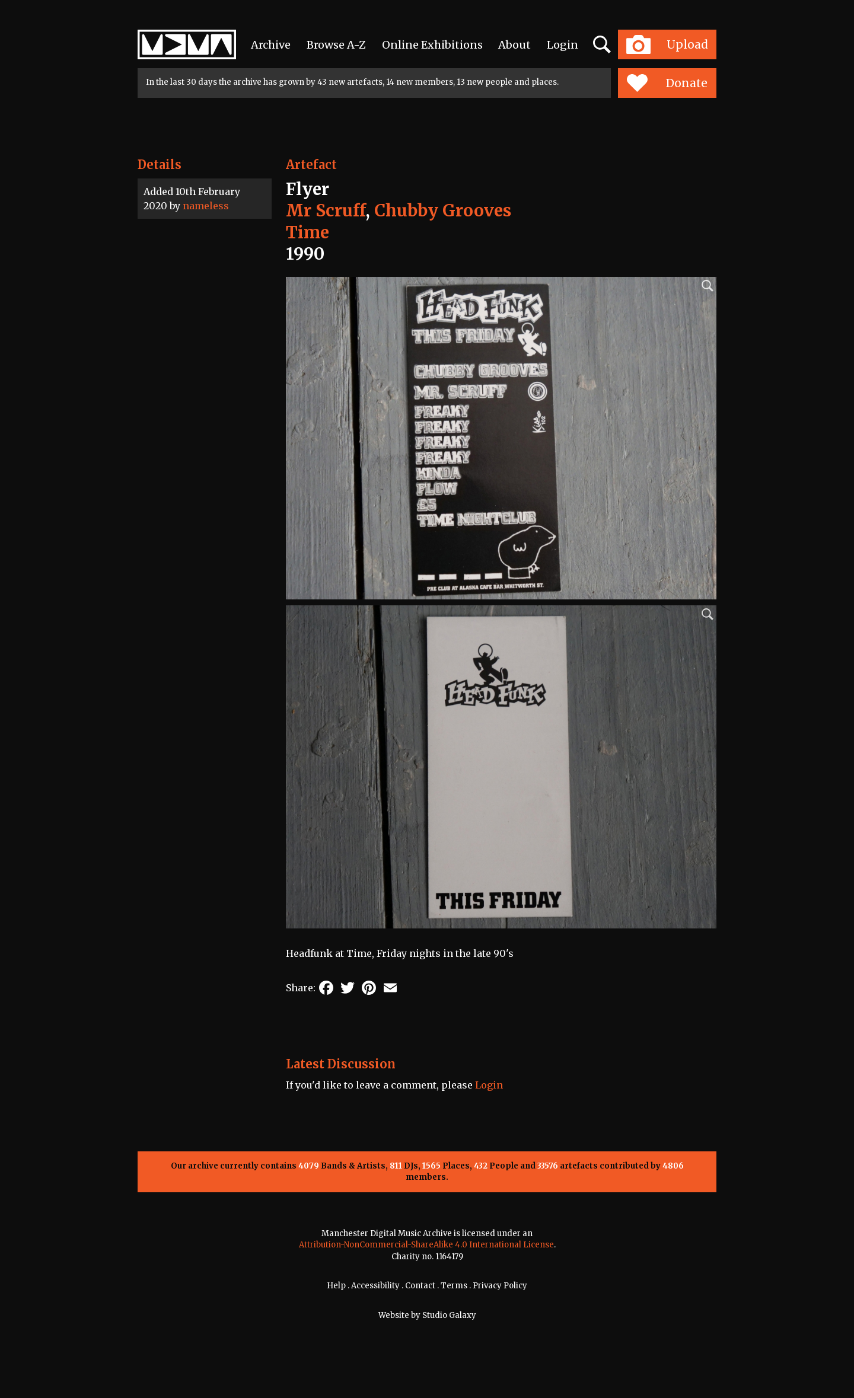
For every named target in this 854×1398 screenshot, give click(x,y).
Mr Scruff (325, 210)
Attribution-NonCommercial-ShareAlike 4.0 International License (426, 1245)
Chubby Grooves (442, 210)
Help (336, 1286)
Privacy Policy (500, 1286)
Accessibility (375, 1286)
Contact (420, 1286)
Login (562, 45)
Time (307, 232)
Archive (271, 45)
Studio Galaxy (449, 1315)
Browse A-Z (336, 45)
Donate (667, 83)
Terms (454, 1286)
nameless (206, 206)
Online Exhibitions (432, 45)
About (514, 45)
